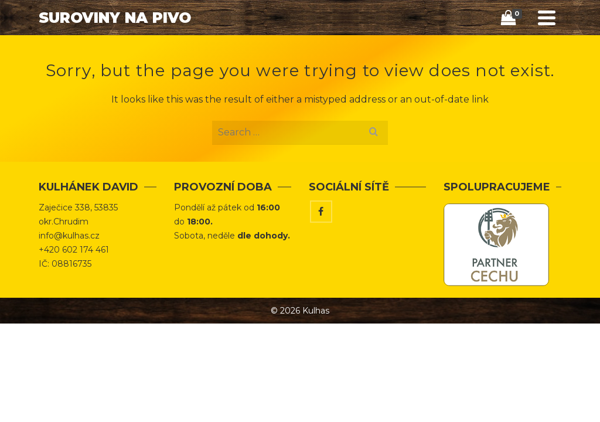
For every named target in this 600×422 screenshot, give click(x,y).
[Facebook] (321, 211)
